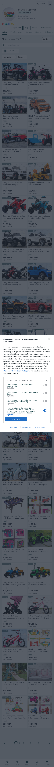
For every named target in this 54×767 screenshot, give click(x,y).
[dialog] (27, 383)
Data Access (26, 427)
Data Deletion (14, 427)
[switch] (45, 385)
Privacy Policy (40, 427)
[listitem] (27, 380)
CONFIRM (16, 419)
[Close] (49, 340)
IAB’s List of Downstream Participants (16, 371)
